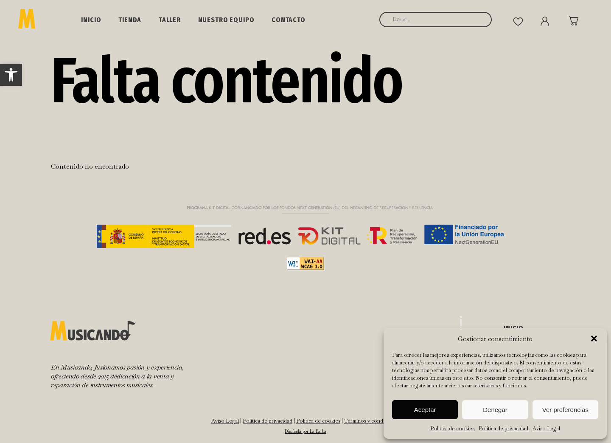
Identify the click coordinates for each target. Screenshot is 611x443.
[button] (11, 75)
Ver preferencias (565, 409)
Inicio (91, 19)
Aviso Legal (546, 428)
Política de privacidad (503, 428)
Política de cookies (452, 428)
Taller (170, 19)
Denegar (495, 409)
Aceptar (425, 409)
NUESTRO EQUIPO (226, 19)
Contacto (289, 19)
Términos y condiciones (372, 421)
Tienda (129, 19)
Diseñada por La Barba (305, 431)
